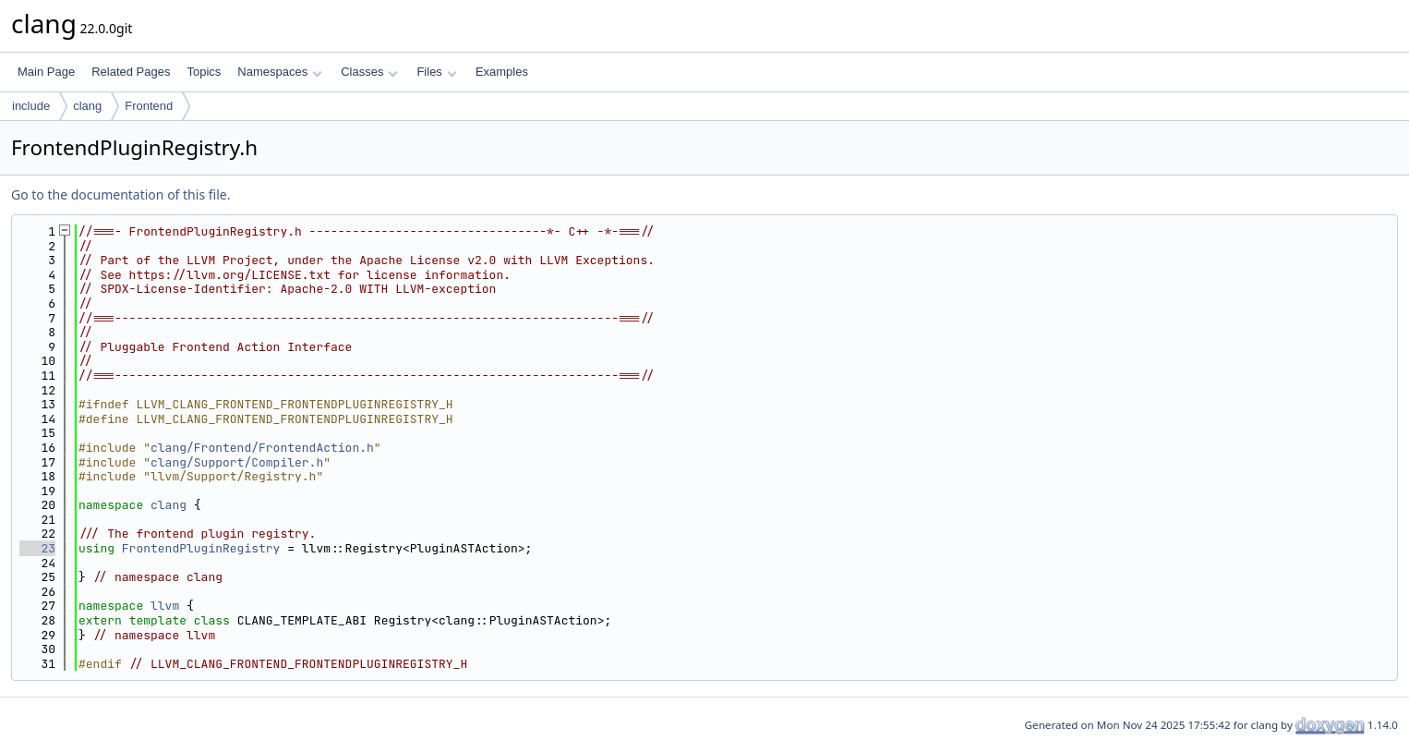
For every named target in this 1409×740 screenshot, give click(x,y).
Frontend (149, 106)
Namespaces (279, 72)
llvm (165, 605)
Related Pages (130, 72)
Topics (204, 72)
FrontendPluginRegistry (201, 548)
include (31, 106)
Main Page (46, 72)
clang (87, 106)
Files (436, 72)
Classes (369, 72)
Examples (502, 72)
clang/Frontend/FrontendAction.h (262, 447)
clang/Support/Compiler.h (237, 462)
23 (37, 548)
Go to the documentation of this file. (120, 194)
